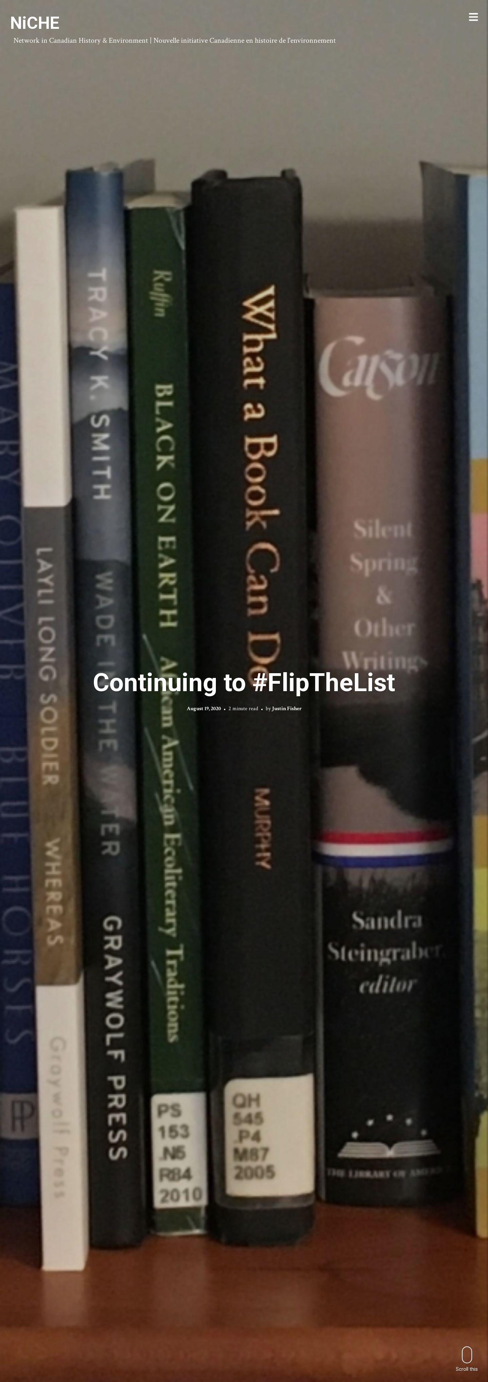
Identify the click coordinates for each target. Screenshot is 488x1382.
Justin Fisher (287, 708)
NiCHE (34, 23)
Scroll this (467, 1359)
